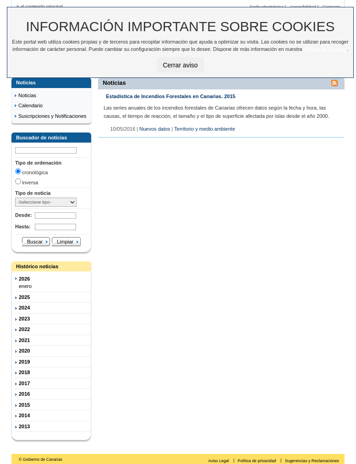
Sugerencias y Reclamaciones (312, 460)
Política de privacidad (257, 460)
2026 (24, 279)
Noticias (27, 95)
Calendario (30, 105)
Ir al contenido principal (39, 6)
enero (25, 286)
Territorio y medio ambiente (204, 129)
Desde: (23, 215)
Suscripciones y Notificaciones (52, 116)
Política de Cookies (325, 49)
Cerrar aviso (180, 65)
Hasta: (23, 226)
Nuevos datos (154, 129)
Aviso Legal (219, 460)
